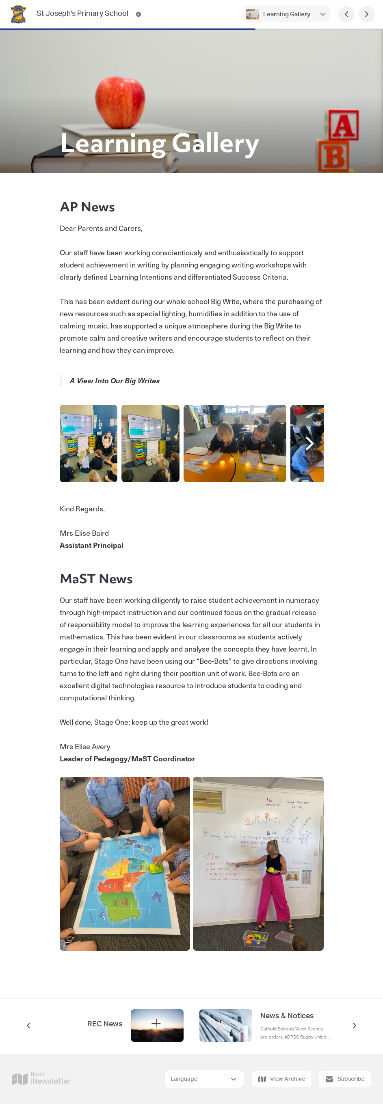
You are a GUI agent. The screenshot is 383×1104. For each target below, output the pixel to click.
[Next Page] (367, 14)
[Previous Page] (346, 14)
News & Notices (287, 1016)
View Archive (281, 1079)
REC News (105, 1024)
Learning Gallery (286, 14)
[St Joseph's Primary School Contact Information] (138, 14)
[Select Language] (204, 1079)
